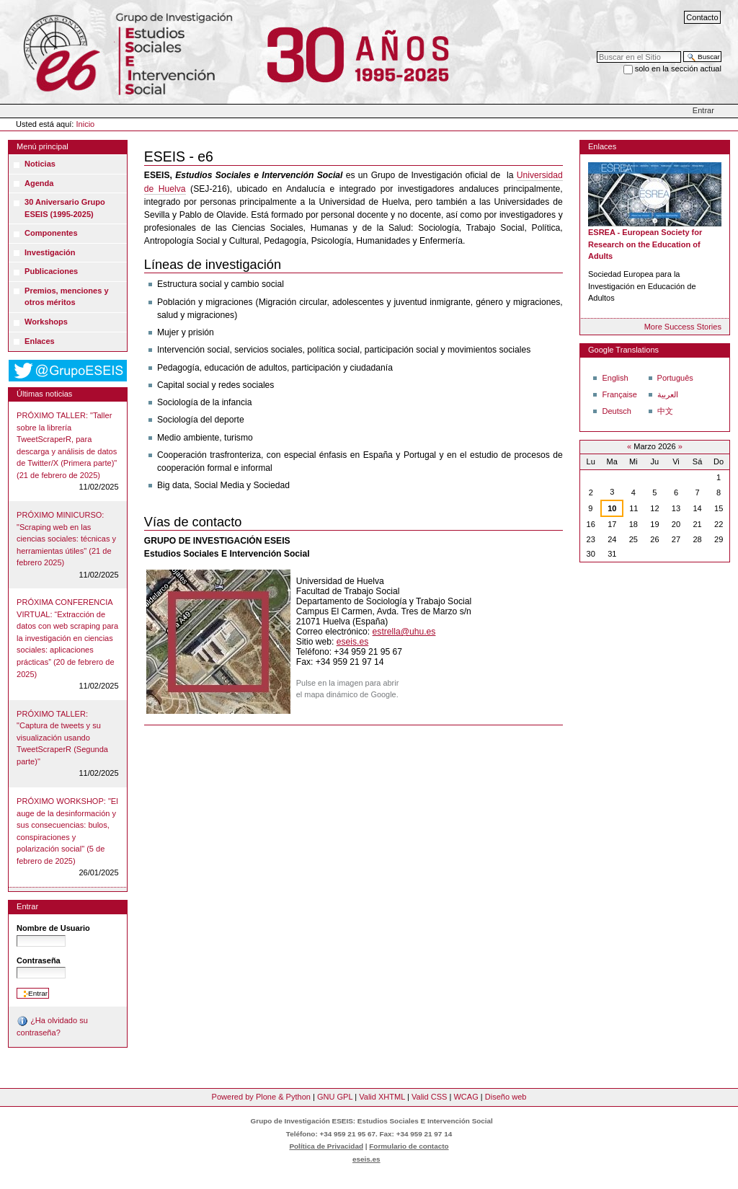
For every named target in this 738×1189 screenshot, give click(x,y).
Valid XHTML (382, 1096)
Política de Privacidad (326, 1146)
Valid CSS (429, 1096)
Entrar (703, 110)
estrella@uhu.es (404, 632)
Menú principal (42, 146)
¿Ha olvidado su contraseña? (52, 1026)
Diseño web (506, 1096)
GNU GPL (334, 1096)
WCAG (465, 1096)
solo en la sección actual (678, 68)
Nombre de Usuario (53, 928)
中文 (665, 411)
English (615, 378)
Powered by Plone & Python (261, 1096)
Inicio (85, 124)
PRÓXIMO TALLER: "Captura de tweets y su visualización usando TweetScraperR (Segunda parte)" (62, 738)
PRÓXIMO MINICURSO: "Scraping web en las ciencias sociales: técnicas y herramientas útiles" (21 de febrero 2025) (66, 538)
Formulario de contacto (408, 1146)
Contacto (702, 17)
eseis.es (352, 642)
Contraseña (39, 960)
